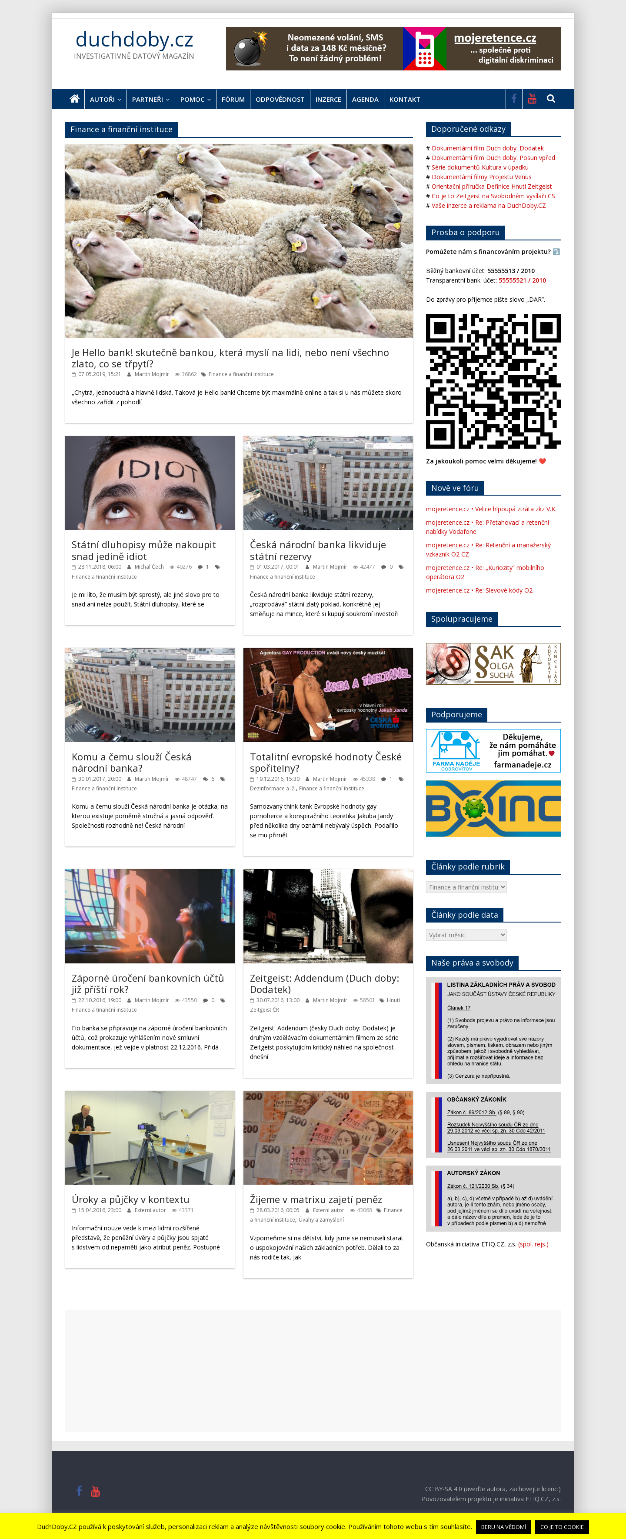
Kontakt (405, 99)
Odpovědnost (280, 99)
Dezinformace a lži (273, 788)
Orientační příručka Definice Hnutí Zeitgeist (492, 186)
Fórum (233, 99)
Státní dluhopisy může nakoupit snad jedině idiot (144, 550)
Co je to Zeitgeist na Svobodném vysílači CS (493, 196)
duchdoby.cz (134, 38)
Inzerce (328, 99)
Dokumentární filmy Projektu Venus (482, 177)
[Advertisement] (313, 1371)
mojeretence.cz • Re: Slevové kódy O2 (479, 590)
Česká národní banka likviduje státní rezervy (318, 550)
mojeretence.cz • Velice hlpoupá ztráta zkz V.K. (491, 509)
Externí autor (151, 1210)
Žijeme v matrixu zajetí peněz (316, 1199)
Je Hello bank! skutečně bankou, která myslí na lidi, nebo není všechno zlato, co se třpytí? (230, 358)
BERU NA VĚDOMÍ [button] (503, 1527)
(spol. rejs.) (533, 1244)
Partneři (147, 99)
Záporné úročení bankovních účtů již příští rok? (148, 983)
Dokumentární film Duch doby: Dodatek (488, 148)
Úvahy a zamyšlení (321, 1219)
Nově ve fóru (455, 488)
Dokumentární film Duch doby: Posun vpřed (493, 157)
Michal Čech (150, 566)
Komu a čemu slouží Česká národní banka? (132, 762)
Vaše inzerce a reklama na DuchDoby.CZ (489, 205)
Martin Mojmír (152, 374)
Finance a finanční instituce (241, 374)
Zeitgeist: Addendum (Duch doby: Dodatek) (324, 983)
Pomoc (192, 99)
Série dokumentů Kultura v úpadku (480, 167)
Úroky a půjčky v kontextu (131, 1199)
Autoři (102, 99)
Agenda (365, 99)
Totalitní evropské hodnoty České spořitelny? (326, 762)
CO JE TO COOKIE (562, 1527)
